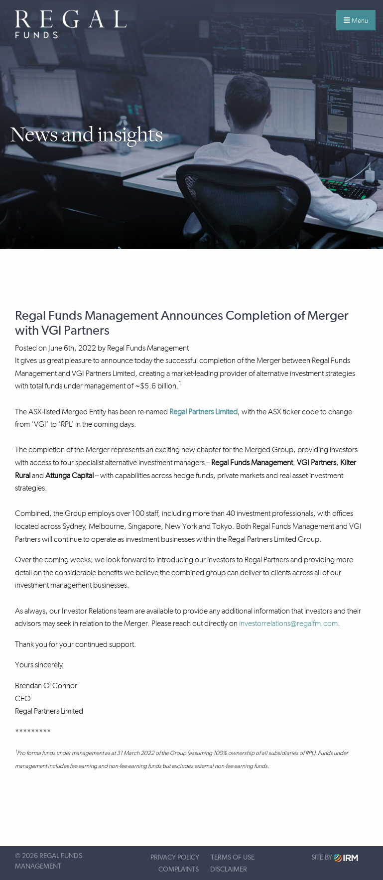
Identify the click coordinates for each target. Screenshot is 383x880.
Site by (334, 858)
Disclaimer (228, 869)
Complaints (178, 869)
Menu (356, 20)
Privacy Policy (174, 857)
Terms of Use (233, 857)
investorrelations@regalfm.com (288, 623)
